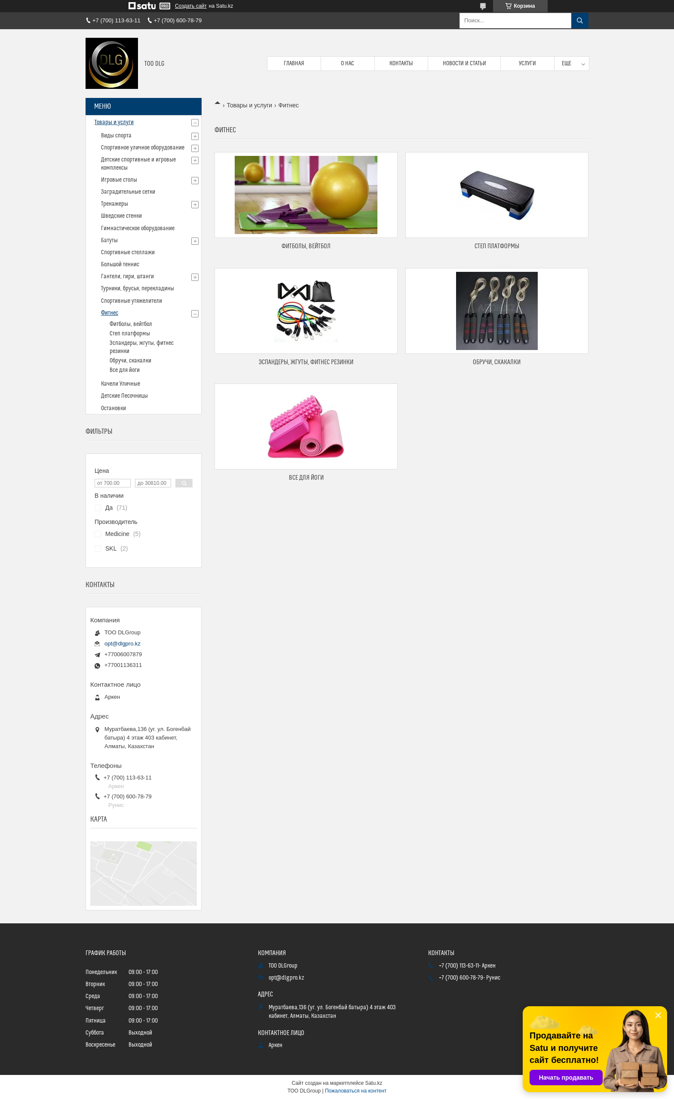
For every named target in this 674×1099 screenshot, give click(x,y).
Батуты (109, 240)
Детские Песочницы (124, 396)
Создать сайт (191, 6)
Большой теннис (120, 264)
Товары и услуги (249, 105)
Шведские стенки (121, 216)
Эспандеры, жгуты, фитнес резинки (306, 362)
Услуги (527, 63)
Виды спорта (116, 135)
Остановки (113, 408)
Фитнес (109, 313)
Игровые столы (119, 180)
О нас (347, 63)
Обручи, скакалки (497, 362)
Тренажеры (114, 204)
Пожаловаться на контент (355, 1091)
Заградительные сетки (128, 192)
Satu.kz (373, 1083)
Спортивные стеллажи (128, 252)
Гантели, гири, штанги (127, 276)
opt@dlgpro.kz (122, 643)
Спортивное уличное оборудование (142, 147)
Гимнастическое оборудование (138, 228)
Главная (294, 63)
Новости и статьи (464, 63)
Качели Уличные (120, 384)
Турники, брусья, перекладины (137, 288)
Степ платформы (497, 246)
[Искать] (579, 20)
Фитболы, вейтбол (306, 246)
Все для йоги (306, 477)
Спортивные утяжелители (131, 301)
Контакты (401, 63)
